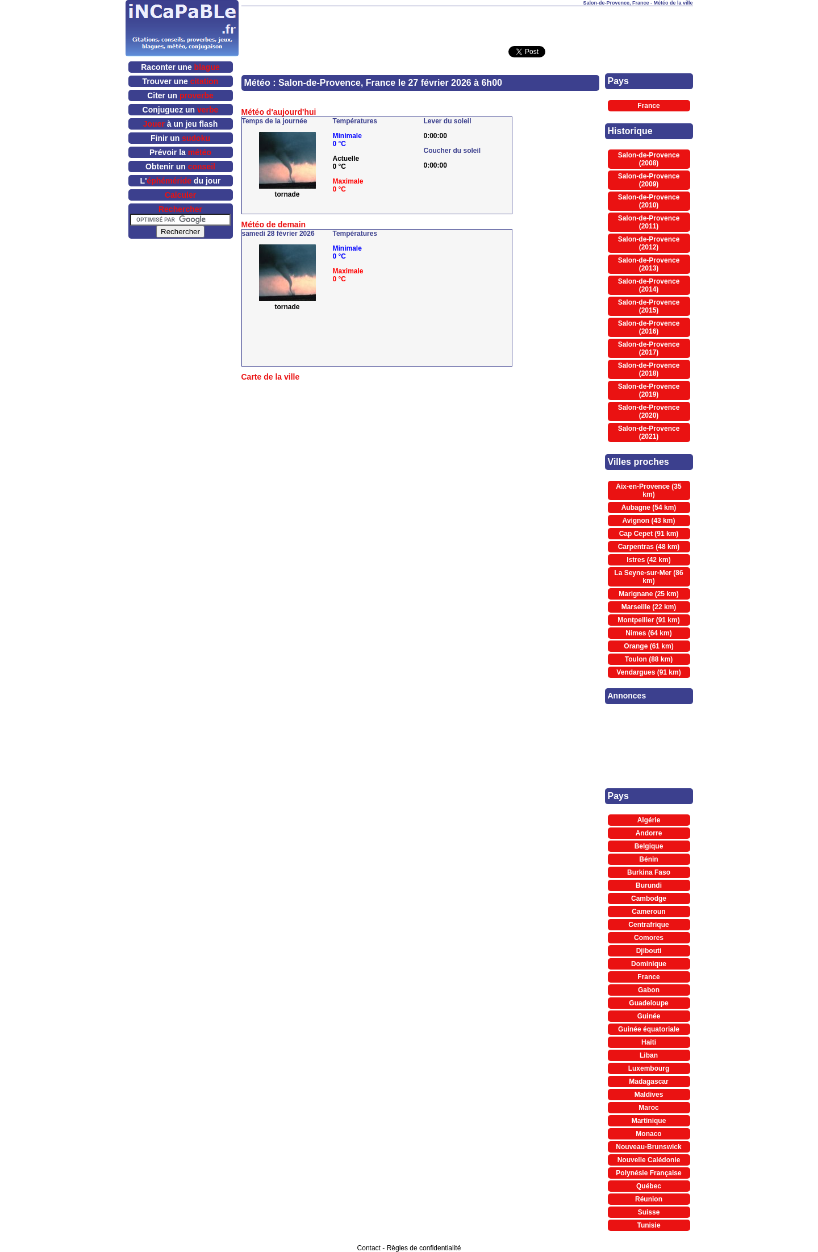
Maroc (648, 1108)
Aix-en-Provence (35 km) (648, 490)
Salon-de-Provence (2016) (649, 327)
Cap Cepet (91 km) (649, 534)
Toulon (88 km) (649, 659)
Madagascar (648, 1081)
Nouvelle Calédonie (649, 1160)
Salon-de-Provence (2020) (649, 411)
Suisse (649, 1212)
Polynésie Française (648, 1173)
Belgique (649, 846)
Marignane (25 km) (648, 594)
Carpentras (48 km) (649, 547)
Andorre (649, 833)
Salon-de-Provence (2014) (649, 285)
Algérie (649, 820)
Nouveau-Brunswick (648, 1147)
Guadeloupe (648, 1003)
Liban (649, 1055)
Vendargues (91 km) (648, 672)
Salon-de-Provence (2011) (649, 222)
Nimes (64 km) (648, 633)
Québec (648, 1186)
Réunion (648, 1199)
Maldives (649, 1095)
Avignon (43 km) (649, 521)
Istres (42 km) (648, 560)
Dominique (648, 964)
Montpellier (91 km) (648, 620)
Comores (648, 938)
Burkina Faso (648, 872)
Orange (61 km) (648, 646)
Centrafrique (648, 925)
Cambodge (648, 898)
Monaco (648, 1134)
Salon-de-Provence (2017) (649, 348)
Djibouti (649, 951)
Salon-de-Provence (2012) (649, 243)
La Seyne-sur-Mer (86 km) (648, 577)
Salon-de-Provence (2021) (649, 432)
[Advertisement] (467, 23)
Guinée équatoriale (648, 1029)
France (648, 106)
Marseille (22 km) (649, 607)
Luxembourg (649, 1068)
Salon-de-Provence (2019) (649, 390)
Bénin (648, 859)
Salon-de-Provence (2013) (649, 264)
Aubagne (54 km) (649, 507)
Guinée (649, 1016)
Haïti (648, 1042)
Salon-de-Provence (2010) (649, 201)
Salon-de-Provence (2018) (649, 369)
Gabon (649, 990)
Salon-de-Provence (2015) (649, 306)
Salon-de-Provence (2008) (649, 159)
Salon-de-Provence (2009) (649, 180)
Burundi (649, 885)
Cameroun (648, 912)
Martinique (649, 1121)
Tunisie (648, 1225)
